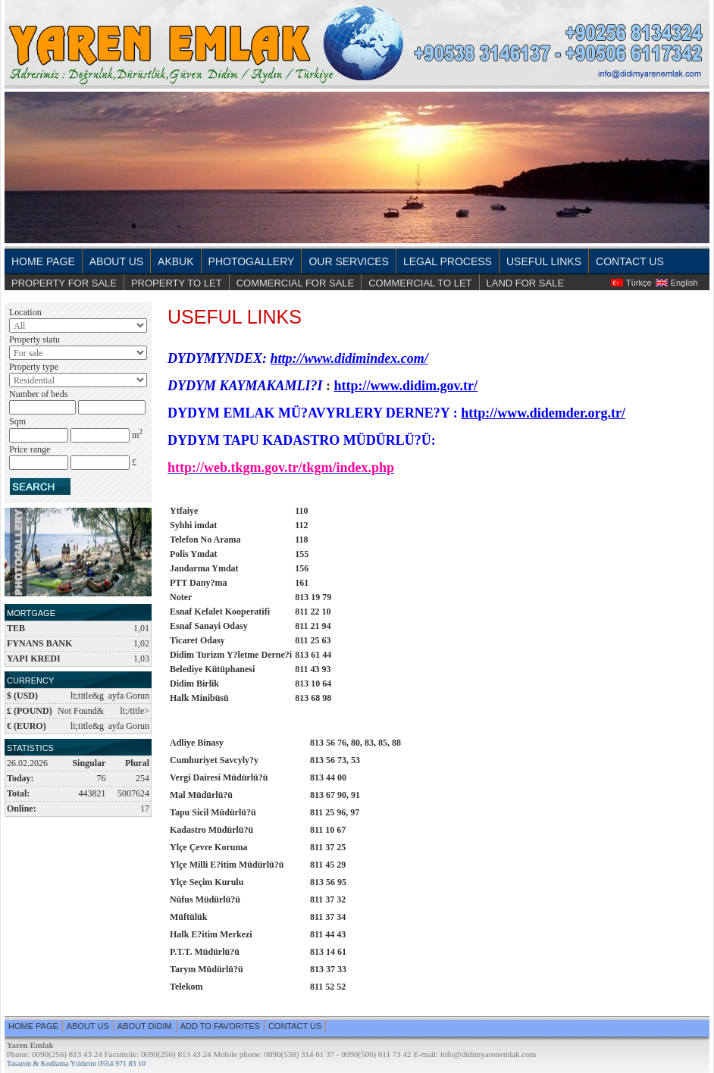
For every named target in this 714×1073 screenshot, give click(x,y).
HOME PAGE (43, 261)
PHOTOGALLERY (251, 261)
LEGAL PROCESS (447, 261)
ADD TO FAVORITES (220, 1026)
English (684, 282)
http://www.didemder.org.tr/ (543, 413)
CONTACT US (630, 261)
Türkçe (639, 282)
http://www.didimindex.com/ (349, 358)
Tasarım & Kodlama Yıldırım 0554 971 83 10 (76, 1063)
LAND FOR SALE (526, 283)
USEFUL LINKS (543, 261)
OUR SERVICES (348, 261)
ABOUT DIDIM (144, 1026)
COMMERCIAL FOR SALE (295, 283)
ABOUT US (116, 261)
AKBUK (175, 261)
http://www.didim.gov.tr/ (406, 385)
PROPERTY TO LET (176, 283)
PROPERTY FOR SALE (64, 283)
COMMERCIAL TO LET (419, 283)
